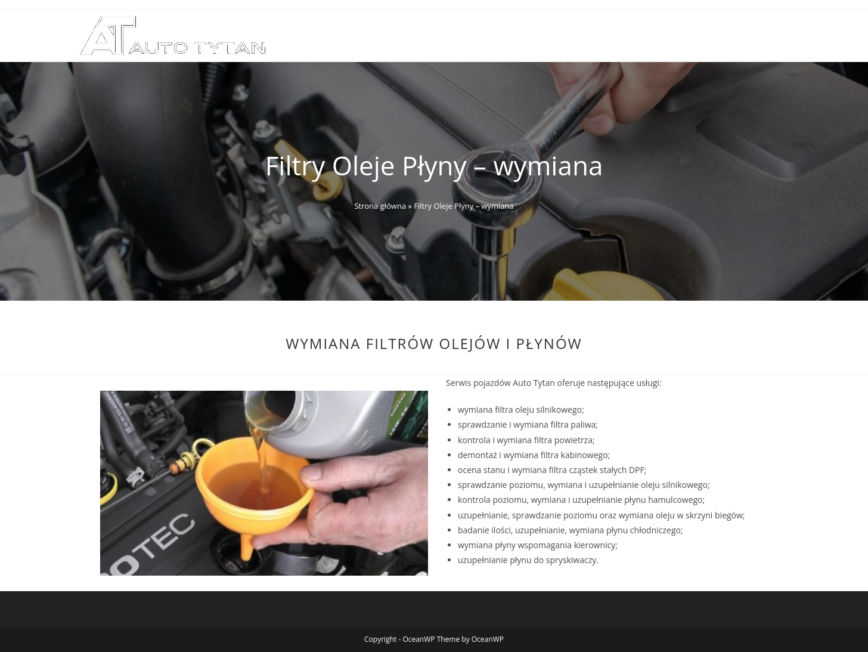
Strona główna (380, 205)
